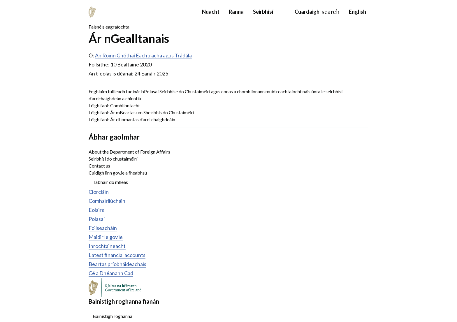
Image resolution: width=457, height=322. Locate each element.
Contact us (99, 165)
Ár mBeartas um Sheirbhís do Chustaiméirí (152, 112)
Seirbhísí (263, 11)
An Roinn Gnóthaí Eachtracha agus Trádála (143, 55)
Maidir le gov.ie (106, 237)
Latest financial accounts (117, 255)
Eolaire (97, 210)
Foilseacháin (103, 228)
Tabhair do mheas (110, 182)
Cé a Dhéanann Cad (111, 273)
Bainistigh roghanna (112, 316)
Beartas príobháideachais (117, 264)
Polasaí (97, 219)
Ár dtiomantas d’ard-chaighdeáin (142, 119)
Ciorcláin (99, 192)
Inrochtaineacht (107, 246)
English (357, 11)
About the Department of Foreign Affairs (129, 151)
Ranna (236, 11)
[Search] (316, 11)
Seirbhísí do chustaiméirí (113, 158)
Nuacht (210, 11)
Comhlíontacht (125, 105)
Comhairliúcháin (107, 201)
